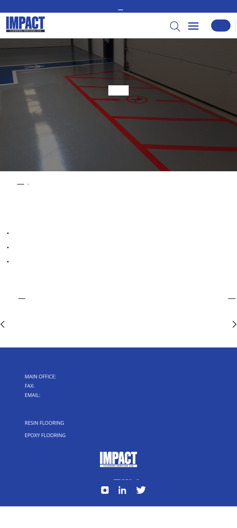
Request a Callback (220, 25)
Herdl (138, 478)
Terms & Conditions (117, 478)
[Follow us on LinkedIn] (122, 492)
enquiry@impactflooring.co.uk (47, 395)
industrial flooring (22, 296)
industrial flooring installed (22, 182)
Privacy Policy (128, 478)
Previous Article (14, 324)
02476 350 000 (60, 377)
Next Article (223, 324)
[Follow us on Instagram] (105, 492)
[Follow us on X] (141, 492)
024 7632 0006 (38, 386)
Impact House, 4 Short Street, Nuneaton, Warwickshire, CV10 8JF (37, 409)
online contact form (231, 296)
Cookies (123, 478)
